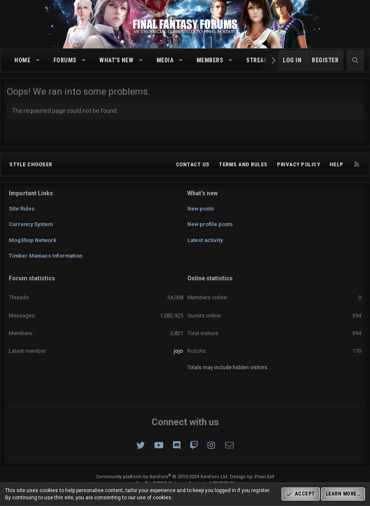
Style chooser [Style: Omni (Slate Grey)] (30, 167)
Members (210, 60)
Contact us (193, 167)
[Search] (355, 60)
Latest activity (205, 241)
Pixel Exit (264, 476)
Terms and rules (243, 167)
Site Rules (22, 211)
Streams (259, 60)
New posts (201, 211)
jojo (178, 351)
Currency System (32, 226)
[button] (38, 60)
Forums (65, 60)
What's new (116, 60)
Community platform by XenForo (162, 476)
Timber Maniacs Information (47, 256)
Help (336, 167)
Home (22, 60)
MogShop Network (33, 241)
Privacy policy (298, 167)
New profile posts (210, 226)
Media (165, 60)
